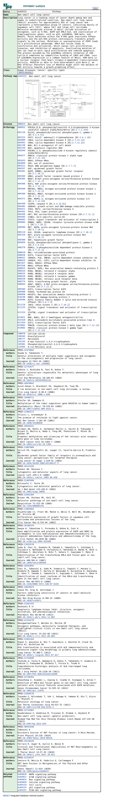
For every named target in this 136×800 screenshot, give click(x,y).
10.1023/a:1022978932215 (37, 380)
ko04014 (22, 780)
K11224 (21, 312)
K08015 (21, 268)
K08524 (21, 271)
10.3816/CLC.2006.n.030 (36, 395)
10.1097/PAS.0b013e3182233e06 (40, 674)
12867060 (29, 447)
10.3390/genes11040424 (36, 771)
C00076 (21, 334)
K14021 (21, 317)
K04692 (21, 220)
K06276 (21, 247)
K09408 (21, 292)
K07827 (21, 263)
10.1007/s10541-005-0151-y (38, 409)
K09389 (21, 289)
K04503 (21, 217)
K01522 (21, 137)
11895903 (29, 509)
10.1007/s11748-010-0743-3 (38, 707)
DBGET (6, 796)
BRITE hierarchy (25, 73)
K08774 (21, 282)
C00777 (21, 339)
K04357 (21, 168)
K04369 (21, 194)
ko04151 (22, 790)
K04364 (21, 176)
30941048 (29, 727)
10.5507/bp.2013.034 (34, 724)
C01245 (21, 342)
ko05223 (22, 76)
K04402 (21, 206)
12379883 (29, 350)
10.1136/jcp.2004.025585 (37, 541)
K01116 (21, 132)
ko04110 (22, 785)
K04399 (21, 204)
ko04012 (22, 777)
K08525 (21, 274)
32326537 (29, 758)
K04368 (21, 189)
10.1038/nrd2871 (32, 601)
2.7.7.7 (70, 166)
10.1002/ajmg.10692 (34, 492)
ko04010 (22, 774)
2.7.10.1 (38, 174)
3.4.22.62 (59, 204)
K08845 (21, 284)
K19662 (21, 325)
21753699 (29, 658)
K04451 (21, 212)
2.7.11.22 (77, 140)
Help (95, 8)
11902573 (29, 412)
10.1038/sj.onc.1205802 (36, 364)
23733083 (29, 710)
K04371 (21, 199)
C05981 (21, 344)
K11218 (21, 305)
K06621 (21, 258)
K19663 (21, 328)
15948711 (29, 398)
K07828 (21, 266)
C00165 (21, 336)
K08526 (21, 276)
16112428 (29, 466)
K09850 (21, 294)
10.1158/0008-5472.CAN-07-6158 (40, 584)
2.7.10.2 (64, 305)
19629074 (29, 587)
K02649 (21, 151)
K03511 (21, 166)
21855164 (29, 639)
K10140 (21, 297)
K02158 (21, 145)
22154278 (29, 620)
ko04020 (22, 782)
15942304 (29, 495)
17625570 (29, 545)
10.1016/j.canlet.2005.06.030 (40, 477)
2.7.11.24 (38, 201)
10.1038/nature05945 (34, 563)
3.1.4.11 (38, 135)
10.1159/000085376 (33, 506)
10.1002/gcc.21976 (33, 691)
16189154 (29, 526)
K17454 (21, 323)
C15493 (21, 347)
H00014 (21, 124)
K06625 (21, 260)
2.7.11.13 (38, 158)
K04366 (21, 184)
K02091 (21, 143)
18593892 (29, 566)
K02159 (21, 148)
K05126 (21, 235)
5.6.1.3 (47, 302)
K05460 (21, 240)
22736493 (29, 677)
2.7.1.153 (81, 130)
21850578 (29, 694)
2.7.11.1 (38, 181)
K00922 (21, 127)
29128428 (29, 741)
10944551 (29, 426)
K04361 (21, 171)
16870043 (29, 383)
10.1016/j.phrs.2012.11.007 (39, 617)
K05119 (21, 232)
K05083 (21, 222)
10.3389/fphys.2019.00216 (37, 738)
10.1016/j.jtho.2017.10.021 (39, 755)
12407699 (29, 481)
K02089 (21, 140)
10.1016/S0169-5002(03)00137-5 (40, 463)
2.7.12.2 (38, 191)
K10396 (21, 300)
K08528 (21, 279)
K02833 (21, 161)
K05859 (21, 242)
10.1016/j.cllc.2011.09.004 (39, 636)
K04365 (21, 179)
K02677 (21, 156)
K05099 (21, 227)
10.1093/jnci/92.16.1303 (37, 444)
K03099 (21, 163)
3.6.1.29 (84, 138)
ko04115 (22, 787)
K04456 (21, 214)
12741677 (29, 367)
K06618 (21, 252)
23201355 (29, 604)
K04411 (21, 209)
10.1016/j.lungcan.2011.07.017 (40, 655)
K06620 (21, 255)
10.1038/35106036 (32, 423)
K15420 (21, 320)
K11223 (21, 307)
